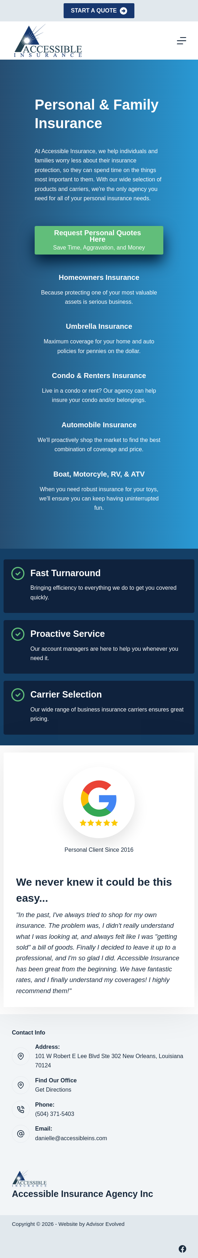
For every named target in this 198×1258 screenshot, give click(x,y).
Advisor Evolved (105, 1224)
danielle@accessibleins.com (71, 1138)
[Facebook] (182, 1249)
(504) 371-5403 (54, 1114)
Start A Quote (99, 11)
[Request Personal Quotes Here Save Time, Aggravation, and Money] (99, 240)
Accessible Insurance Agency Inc (82, 1194)
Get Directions (53, 1090)
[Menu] (181, 40)
